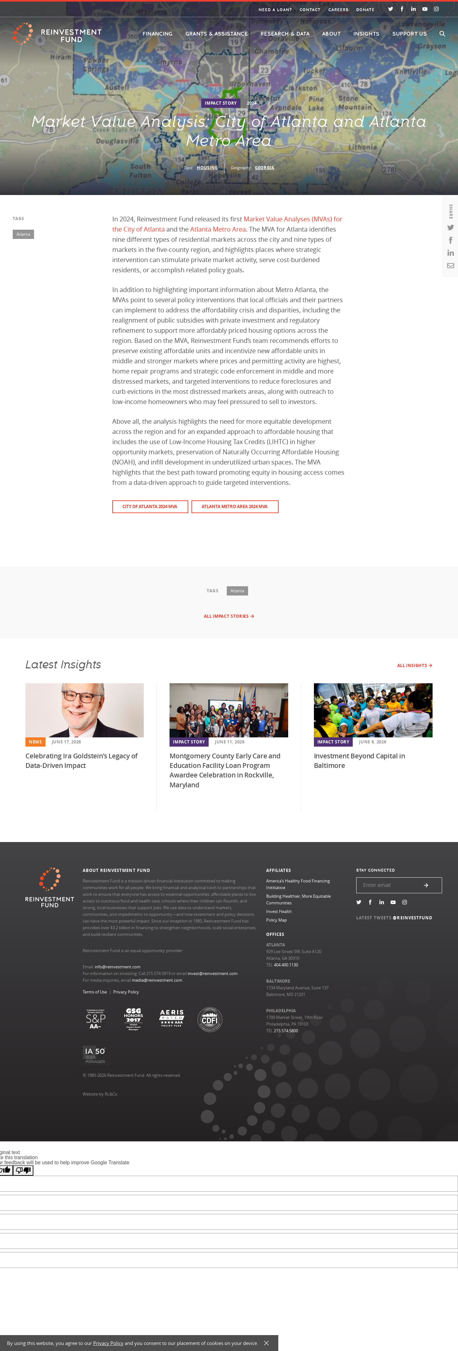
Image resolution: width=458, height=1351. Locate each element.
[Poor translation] (23, 1170)
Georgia (264, 168)
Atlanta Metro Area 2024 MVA (234, 506)
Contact (310, 10)
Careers (338, 10)
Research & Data (284, 34)
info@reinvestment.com (118, 967)
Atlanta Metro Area (217, 229)
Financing (157, 34)
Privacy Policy (126, 992)
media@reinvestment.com (157, 980)
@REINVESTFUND (413, 918)
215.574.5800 (286, 1031)
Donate (365, 10)
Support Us (409, 34)
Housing (207, 168)
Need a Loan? (275, 10)
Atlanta (23, 234)
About (331, 34)
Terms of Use (95, 992)
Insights (366, 34)
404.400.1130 (286, 965)
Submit (426, 885)
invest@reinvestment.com (213, 973)
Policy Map (276, 920)
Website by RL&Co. (100, 1094)
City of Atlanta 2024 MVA (149, 506)
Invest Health (279, 911)
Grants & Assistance (216, 34)
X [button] (266, 1343)
